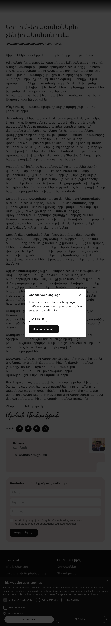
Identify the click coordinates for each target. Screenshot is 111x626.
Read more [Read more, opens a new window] (92, 594)
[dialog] (55, 601)
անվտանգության (48, 523)
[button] (55, 613)
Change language (44, 329)
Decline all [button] (81, 619)
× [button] (107, 581)
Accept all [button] (29, 619)
